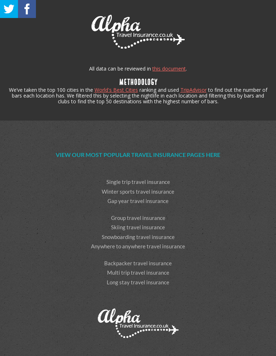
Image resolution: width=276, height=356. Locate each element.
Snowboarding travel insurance (138, 237)
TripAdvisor (193, 89)
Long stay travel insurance (138, 282)
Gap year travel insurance (138, 201)
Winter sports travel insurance (138, 191)
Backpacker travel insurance (138, 263)
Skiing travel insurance (138, 227)
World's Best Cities (116, 89)
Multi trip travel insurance (138, 272)
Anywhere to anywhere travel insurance (138, 246)
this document (169, 68)
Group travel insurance (138, 218)
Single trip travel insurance (138, 182)
